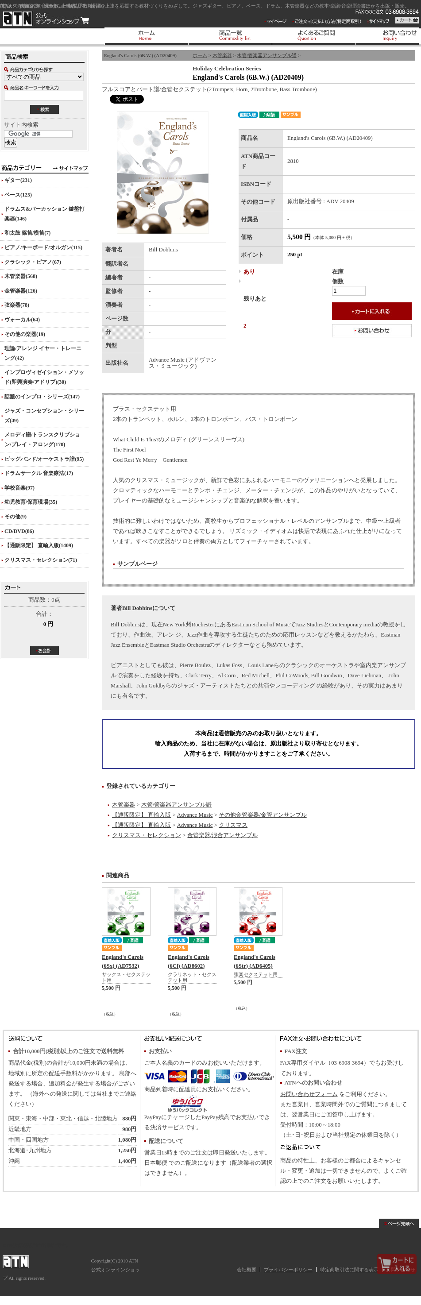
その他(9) (15, 517)
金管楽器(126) (20, 291)
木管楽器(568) (20, 276)
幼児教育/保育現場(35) (30, 502)
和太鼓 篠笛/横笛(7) (27, 233)
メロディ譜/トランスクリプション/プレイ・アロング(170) (42, 440)
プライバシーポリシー (288, 1269)
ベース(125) (18, 195)
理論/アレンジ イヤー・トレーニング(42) (42, 353)
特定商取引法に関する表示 (349, 1269)
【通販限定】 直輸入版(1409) (38, 545)
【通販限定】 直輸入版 (141, 815)
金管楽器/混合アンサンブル (222, 835)
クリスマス (233, 825)
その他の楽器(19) (24, 334)
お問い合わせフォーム (309, 1094)
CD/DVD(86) (19, 531)
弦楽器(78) (16, 305)
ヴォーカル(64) (22, 320)
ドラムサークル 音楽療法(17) (38, 473)
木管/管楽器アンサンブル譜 (267, 55)
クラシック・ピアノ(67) (32, 262)
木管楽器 (222, 55)
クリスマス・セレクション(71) (40, 560)
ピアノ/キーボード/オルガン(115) (43, 247)
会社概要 (246, 1269)
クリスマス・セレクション (146, 835)
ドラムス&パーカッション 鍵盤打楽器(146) (44, 214)
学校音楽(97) (19, 488)
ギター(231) (18, 180)
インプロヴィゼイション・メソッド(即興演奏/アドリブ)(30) (44, 377)
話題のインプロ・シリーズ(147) (42, 397)
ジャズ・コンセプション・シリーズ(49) (44, 416)
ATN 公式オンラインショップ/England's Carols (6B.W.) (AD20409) (46, 18)
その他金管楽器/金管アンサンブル (263, 815)
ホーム (200, 55)
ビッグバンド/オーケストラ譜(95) (44, 459)
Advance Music (195, 815)
